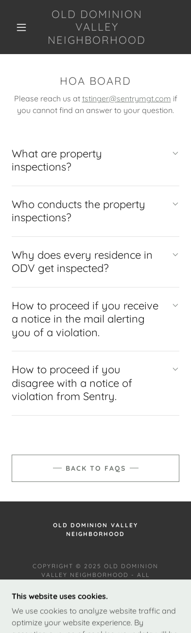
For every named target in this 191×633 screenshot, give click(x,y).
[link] (97, 27)
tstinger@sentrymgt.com (126, 98)
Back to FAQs (96, 468)
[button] (21, 27)
